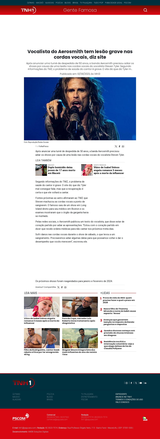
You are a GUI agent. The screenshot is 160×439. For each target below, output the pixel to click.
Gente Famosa (80, 10)
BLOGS (50, 397)
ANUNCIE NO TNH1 (124, 397)
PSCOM (84, 399)
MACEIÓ (16, 397)
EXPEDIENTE (121, 394)
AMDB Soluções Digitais (38, 432)
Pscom (127, 2)
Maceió (39, 2)
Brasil (75, 2)
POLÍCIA (50, 394)
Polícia (59, 2)
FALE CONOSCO (122, 402)
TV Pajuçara (86, 2)
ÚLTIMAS (16, 394)
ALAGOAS (17, 399)
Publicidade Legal (113, 2)
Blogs (68, 2)
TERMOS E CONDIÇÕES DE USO (129, 399)
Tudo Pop (98, 2)
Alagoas (49, 2)
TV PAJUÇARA (87, 394)
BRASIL (50, 399)
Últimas (30, 2)
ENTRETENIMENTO (89, 397)
